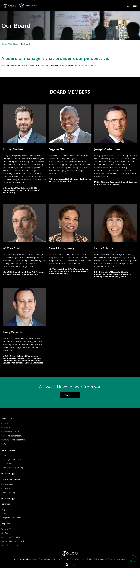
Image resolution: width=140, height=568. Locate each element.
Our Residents (7, 484)
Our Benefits (6, 533)
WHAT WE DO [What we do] (8, 474)
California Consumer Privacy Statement (68, 559)
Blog (3, 509)
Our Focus (5, 427)
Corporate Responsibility (11, 436)
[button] (133, 560)
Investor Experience (9, 463)
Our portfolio (6, 488)
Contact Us (70, 395)
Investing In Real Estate (11, 459)
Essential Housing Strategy (12, 467)
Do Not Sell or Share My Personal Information (106, 559)
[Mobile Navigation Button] (134, 6)
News (3, 513)
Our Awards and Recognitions (13, 439)
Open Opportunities (9, 545)
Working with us (8, 529)
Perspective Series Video (11, 517)
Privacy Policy (44, 559)
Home (4, 44)
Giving (3, 443)
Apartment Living (8, 492)
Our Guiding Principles (10, 537)
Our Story (13, 44)
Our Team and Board (10, 431)
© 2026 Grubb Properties (25, 559)
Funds (4, 455)
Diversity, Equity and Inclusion (13, 541)
